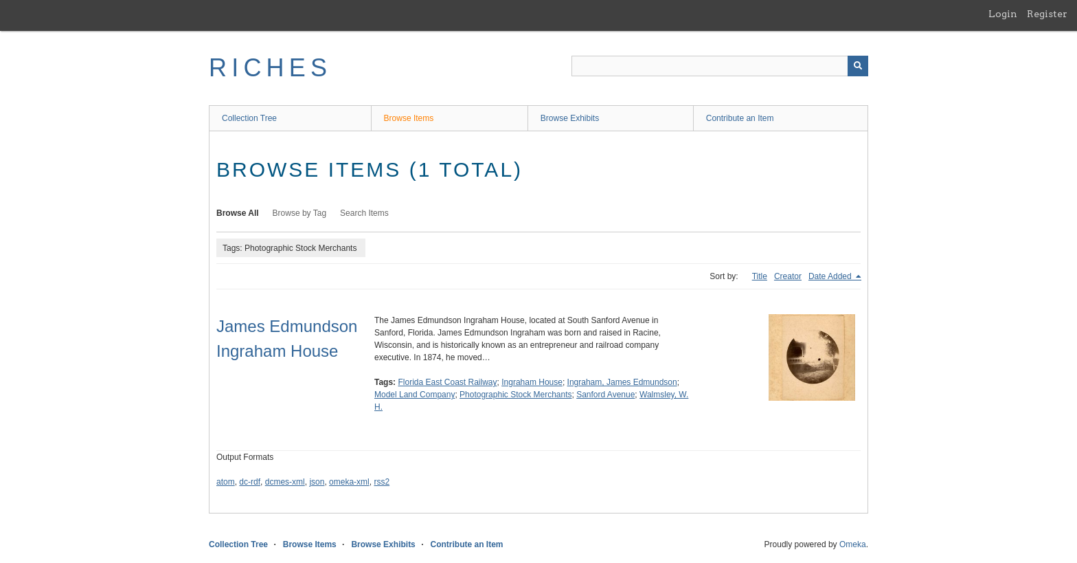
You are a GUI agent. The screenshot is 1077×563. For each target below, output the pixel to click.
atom (225, 482)
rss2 (381, 482)
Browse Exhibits (570, 118)
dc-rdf (249, 482)
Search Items (364, 213)
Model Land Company (414, 394)
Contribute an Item (740, 118)
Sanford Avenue (605, 394)
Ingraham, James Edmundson (622, 382)
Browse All (237, 213)
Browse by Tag (300, 213)
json (316, 482)
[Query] (719, 66)
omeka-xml (349, 482)
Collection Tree (249, 118)
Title (759, 276)
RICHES (270, 68)
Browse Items (409, 118)
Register (1047, 13)
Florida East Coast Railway (447, 382)
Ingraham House (532, 382)
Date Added (831, 276)
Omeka (852, 544)
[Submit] (858, 66)
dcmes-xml (285, 482)
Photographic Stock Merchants (515, 394)
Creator (788, 276)
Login (1002, 13)
